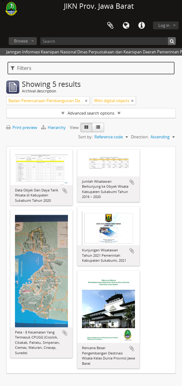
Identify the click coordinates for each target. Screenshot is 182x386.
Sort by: (85, 137)
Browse (21, 41)
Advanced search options (91, 113)
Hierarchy (54, 127)
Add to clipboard (65, 191)
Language (126, 25)
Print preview (21, 127)
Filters (21, 68)
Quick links (141, 25)
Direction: (140, 137)
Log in (164, 25)
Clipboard (110, 25)
